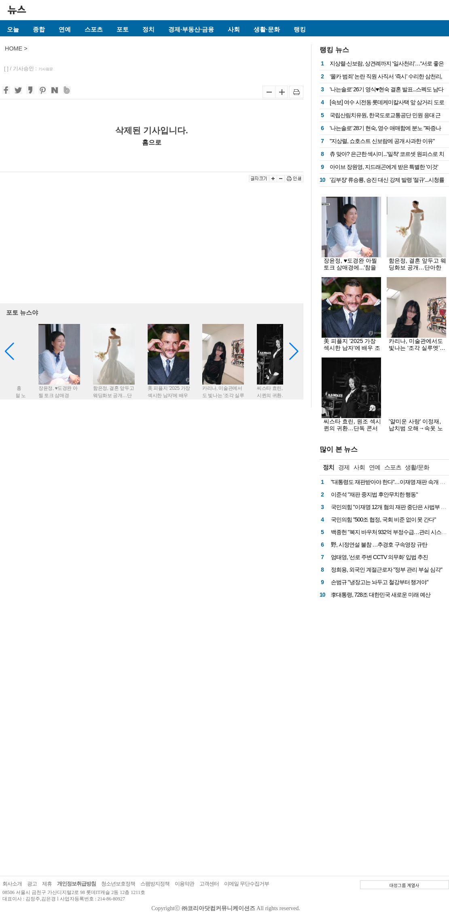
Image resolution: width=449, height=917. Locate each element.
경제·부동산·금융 (191, 29)
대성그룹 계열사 (404, 885)
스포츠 (94, 29)
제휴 (47, 884)
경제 (343, 467)
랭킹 (300, 29)
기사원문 (45, 69)
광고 (32, 884)
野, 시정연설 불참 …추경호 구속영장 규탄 (379, 544)
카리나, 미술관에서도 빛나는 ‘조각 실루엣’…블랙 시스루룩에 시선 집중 (417, 351)
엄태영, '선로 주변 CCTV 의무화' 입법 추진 (379, 557)
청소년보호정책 (118, 884)
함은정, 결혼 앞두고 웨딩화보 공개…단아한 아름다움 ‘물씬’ (417, 267)
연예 (65, 29)
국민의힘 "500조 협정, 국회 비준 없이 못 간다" (383, 519)
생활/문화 (417, 467)
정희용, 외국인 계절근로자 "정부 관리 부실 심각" (386, 569)
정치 (148, 29)
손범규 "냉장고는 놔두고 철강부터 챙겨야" (379, 582)
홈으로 (151, 142)
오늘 (13, 29)
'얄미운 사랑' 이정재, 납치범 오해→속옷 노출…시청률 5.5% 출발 (417, 428)
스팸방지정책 (154, 884)
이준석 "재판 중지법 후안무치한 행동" (374, 494)
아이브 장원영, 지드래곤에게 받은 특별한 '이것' (384, 167)
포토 (122, 29)
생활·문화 (267, 29)
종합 (39, 29)
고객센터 (209, 884)
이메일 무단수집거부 (246, 884)
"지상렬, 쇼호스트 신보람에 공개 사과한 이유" (382, 141)
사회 (234, 29)
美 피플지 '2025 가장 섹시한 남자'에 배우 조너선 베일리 (352, 348)
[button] (293, 351)
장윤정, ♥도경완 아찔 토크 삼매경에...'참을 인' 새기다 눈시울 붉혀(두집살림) (352, 270)
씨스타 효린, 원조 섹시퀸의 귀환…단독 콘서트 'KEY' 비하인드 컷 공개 (352, 431)
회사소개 (12, 884)
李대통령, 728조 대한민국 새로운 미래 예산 (380, 594)
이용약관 (184, 884)
